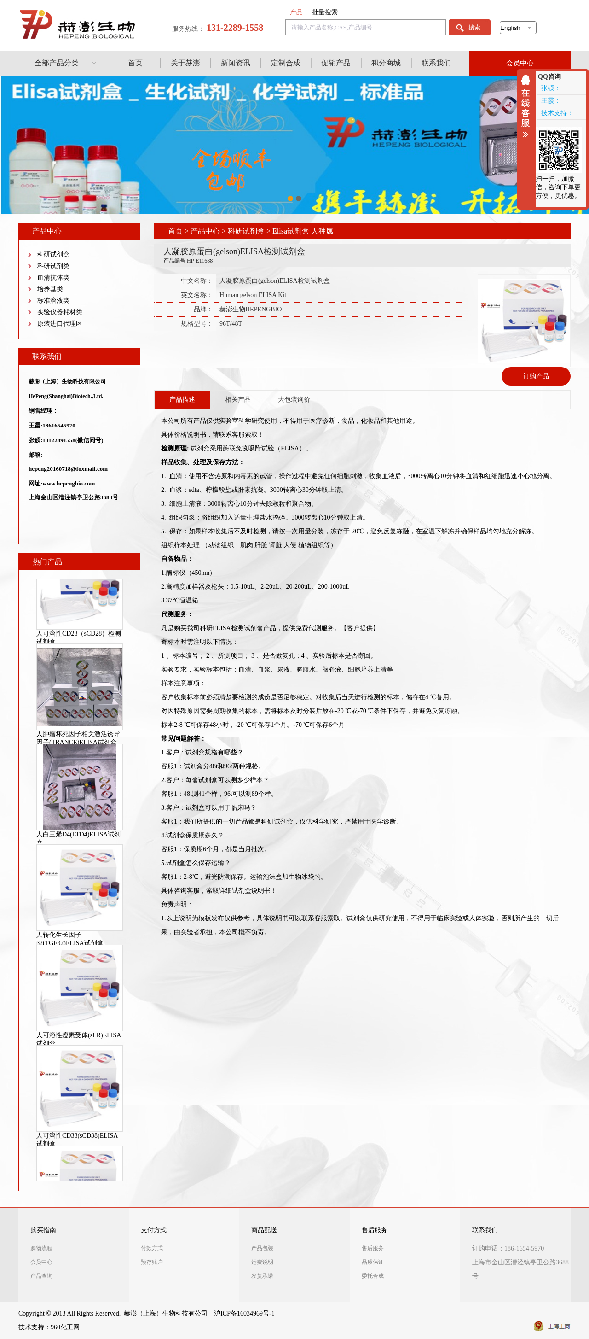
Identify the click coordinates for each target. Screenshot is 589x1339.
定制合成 (285, 63)
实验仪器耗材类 (59, 312)
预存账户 (152, 1262)
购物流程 (41, 1248)
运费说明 (262, 1262)
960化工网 (65, 1327)
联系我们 (436, 63)
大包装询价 (294, 399)
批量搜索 (325, 12)
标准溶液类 (53, 300)
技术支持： (557, 113)
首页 (135, 63)
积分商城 (386, 63)
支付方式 (154, 1230)
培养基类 (50, 289)
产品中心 (205, 231)
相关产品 (238, 399)
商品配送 (264, 1230)
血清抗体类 (53, 277)
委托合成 (373, 1276)
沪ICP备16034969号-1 (244, 1313)
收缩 (528, 106)
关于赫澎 (185, 63)
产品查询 (41, 1276)
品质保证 (373, 1262)
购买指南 (43, 1230)
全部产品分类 (57, 63)
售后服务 (374, 1230)
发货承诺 (262, 1276)
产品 (296, 12)
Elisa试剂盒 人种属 (302, 231)
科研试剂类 (53, 266)
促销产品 (336, 63)
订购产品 (536, 376)
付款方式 (152, 1248)
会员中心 (520, 63)
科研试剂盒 (53, 254)
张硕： (550, 88)
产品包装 (262, 1248)
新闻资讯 (235, 63)
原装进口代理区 (59, 323)
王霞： (550, 100)
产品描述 (182, 399)
